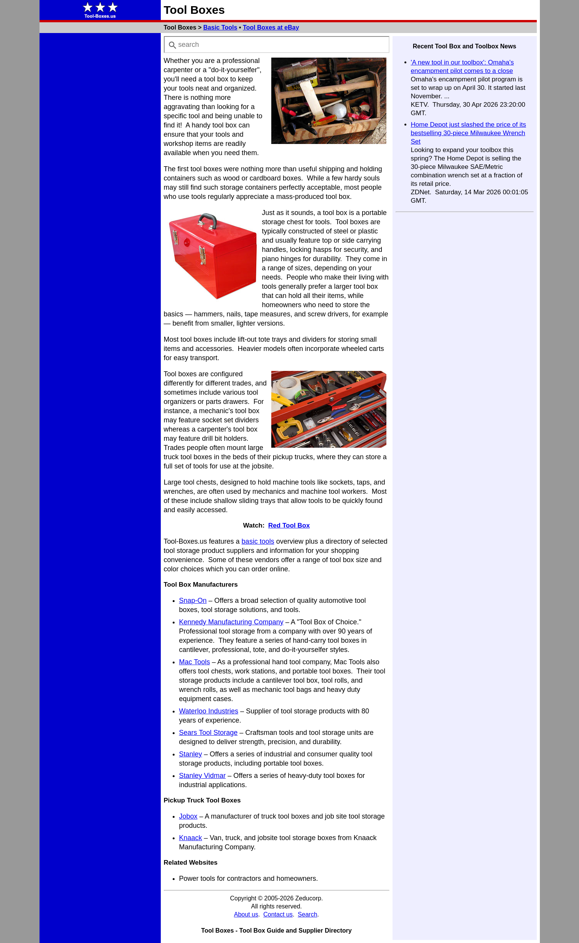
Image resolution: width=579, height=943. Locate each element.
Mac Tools (194, 662)
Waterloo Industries (208, 711)
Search (307, 914)
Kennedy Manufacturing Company (231, 622)
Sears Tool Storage (208, 732)
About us (246, 914)
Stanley (190, 754)
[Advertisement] (100, 151)
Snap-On (193, 600)
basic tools (258, 541)
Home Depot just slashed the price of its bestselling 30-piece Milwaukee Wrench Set (468, 133)
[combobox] (276, 44)
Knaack (190, 838)
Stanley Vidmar (202, 775)
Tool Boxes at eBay (271, 27)
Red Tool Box (289, 525)
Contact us (277, 914)
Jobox (188, 816)
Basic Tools (220, 27)
